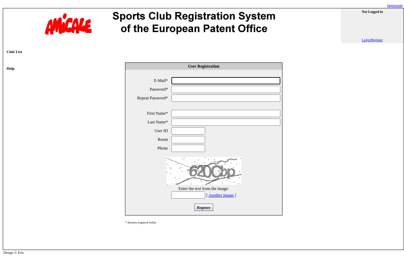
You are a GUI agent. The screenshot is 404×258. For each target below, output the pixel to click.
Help (11, 68)
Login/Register (372, 40)
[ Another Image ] (221, 195)
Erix (21, 253)
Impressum (395, 5)
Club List (14, 52)
